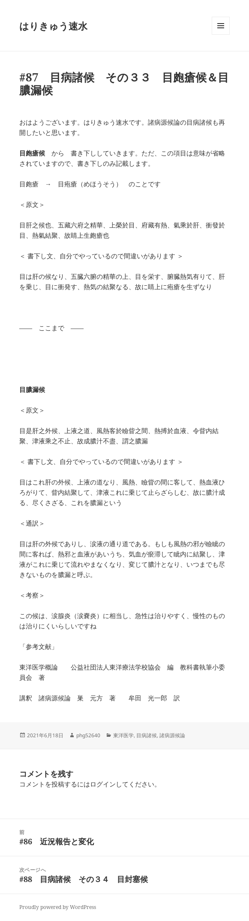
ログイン (103, 784)
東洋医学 (123, 735)
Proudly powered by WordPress (57, 907)
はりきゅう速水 (53, 25)
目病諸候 (146, 735)
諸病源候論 (172, 735)
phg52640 (88, 735)
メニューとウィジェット (220, 34)
